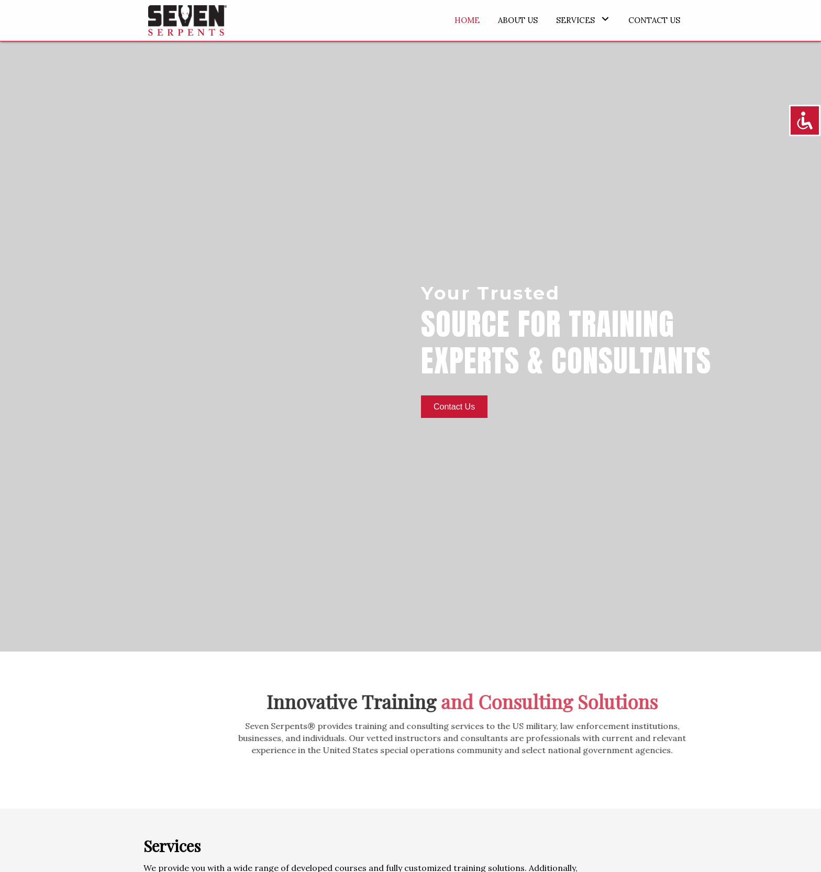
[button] (605, 19)
